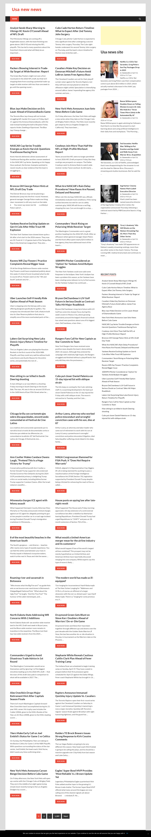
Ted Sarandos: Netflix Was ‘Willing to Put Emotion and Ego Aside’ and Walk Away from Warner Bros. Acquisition (130, 149)
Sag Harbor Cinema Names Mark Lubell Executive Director (128, 188)
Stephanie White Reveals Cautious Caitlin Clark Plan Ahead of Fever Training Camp (74, 658)
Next (66, 816)
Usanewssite (126, 73)
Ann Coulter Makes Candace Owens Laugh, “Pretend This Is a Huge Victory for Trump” (29, 460)
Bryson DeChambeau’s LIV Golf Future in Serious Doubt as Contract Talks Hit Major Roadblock (75, 301)
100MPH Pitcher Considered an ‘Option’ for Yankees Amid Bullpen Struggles (74, 264)
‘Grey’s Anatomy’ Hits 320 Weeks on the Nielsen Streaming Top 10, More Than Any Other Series (129, 231)
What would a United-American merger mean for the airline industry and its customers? (75, 540)
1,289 (57, 816)
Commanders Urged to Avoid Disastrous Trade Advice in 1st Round (26, 658)
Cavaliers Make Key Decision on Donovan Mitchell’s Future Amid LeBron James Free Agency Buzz (73, 71)
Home (14, 19)
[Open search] (140, 19)
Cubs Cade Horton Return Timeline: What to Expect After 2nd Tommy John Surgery (75, 31)
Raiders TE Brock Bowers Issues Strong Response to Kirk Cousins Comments (73, 736)
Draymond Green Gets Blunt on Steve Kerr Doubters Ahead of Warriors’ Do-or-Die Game (72, 618)
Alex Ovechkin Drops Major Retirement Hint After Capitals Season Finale (27, 696)
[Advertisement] (121, 35)
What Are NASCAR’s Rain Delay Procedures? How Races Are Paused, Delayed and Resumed (75, 189)
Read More (15, 58)
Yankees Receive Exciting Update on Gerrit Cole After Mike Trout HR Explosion (29, 226)
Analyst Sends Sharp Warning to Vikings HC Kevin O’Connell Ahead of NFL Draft (29, 31)
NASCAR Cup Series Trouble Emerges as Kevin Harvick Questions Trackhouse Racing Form (30, 149)
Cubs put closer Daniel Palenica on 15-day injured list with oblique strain (74, 379)
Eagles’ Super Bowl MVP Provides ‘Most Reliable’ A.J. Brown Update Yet (73, 773)
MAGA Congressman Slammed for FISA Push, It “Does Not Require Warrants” (74, 460)
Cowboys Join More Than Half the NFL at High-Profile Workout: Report (73, 149)
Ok (127, 833)
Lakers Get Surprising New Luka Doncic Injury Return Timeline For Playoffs (28, 341)
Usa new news (26, 9)
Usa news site (112, 52)
